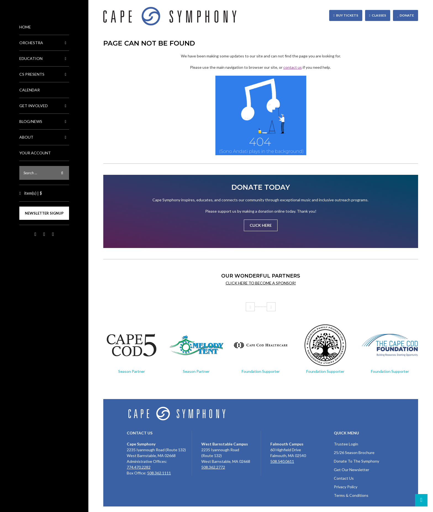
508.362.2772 (213, 467)
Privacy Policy (345, 486)
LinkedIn (53, 234)
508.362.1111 (159, 473)
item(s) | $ (32, 193)
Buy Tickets (347, 15)
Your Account (35, 153)
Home (25, 27)
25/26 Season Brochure (354, 452)
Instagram (44, 234)
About (44, 137)
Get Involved (44, 105)
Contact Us (344, 478)
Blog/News (44, 121)
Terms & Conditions (351, 495)
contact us (292, 67)
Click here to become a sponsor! (261, 283)
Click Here (261, 225)
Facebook (35, 234)
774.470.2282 (139, 467)
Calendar (29, 90)
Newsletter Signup (44, 213)
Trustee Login (346, 444)
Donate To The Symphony (356, 461)
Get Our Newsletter (351, 469)
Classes (379, 15)
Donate (407, 15)
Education (44, 58)
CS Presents (44, 74)
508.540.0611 (282, 461)
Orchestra (44, 42)
